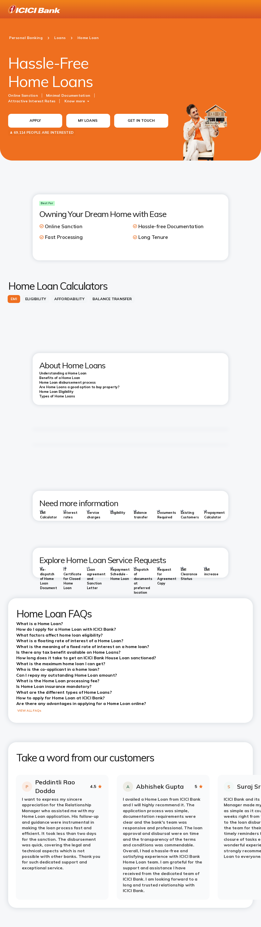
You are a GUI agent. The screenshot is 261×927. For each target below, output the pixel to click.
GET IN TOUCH (141, 120)
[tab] (14, 299)
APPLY (35, 120)
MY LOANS (87, 120)
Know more (74, 101)
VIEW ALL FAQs (29, 710)
